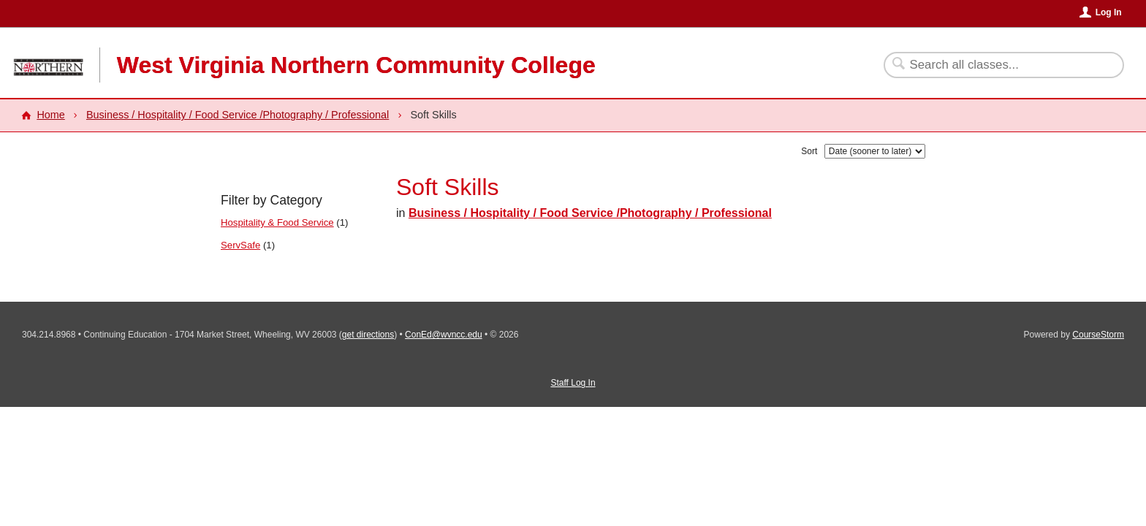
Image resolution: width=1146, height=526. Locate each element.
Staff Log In (572, 383)
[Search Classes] (995, 65)
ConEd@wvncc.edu (443, 334)
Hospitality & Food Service (277, 222)
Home (50, 115)
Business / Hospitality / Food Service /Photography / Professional (237, 115)
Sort (809, 151)
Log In (1109, 12)
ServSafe (240, 245)
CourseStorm (1098, 334)
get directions (368, 334)
